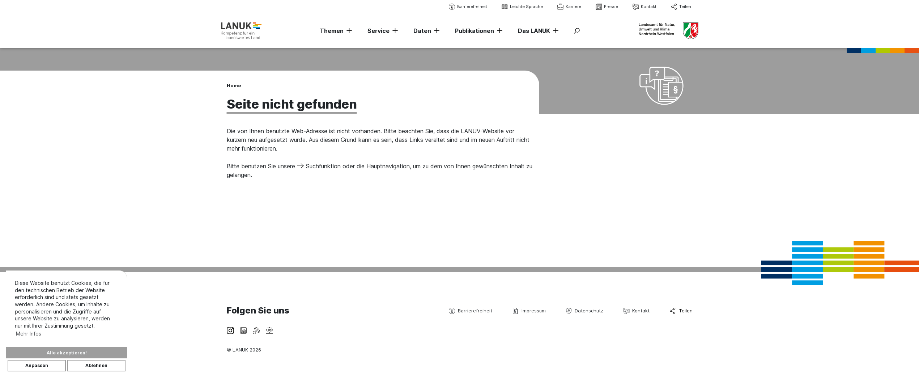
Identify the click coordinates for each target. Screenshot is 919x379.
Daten (422, 30)
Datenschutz (584, 311)
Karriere (569, 7)
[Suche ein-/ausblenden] (577, 31)
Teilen (681, 7)
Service (378, 30)
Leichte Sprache (522, 7)
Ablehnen (96, 365)
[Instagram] (230, 329)
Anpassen (36, 365)
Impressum (528, 311)
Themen (332, 30)
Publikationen (474, 30)
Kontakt (644, 7)
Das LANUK (534, 30)
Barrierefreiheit (468, 7)
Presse (607, 7)
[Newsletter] (269, 329)
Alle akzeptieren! (67, 352)
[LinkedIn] (243, 329)
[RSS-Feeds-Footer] (256, 329)
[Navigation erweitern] (348, 30)
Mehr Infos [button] (28, 333)
